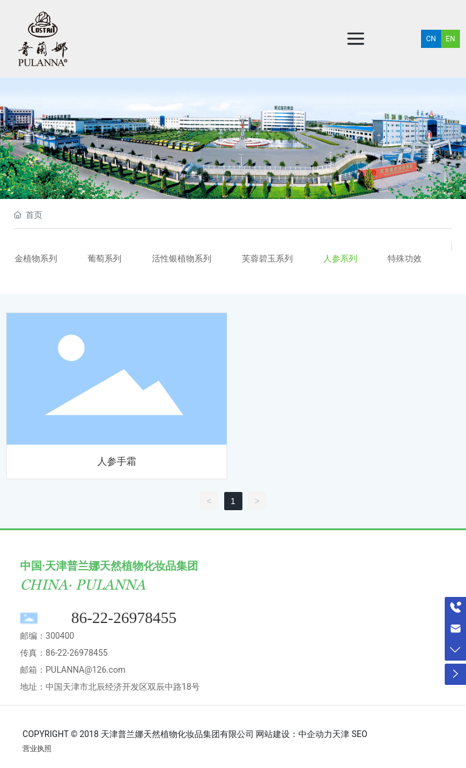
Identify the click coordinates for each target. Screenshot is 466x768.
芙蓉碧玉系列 (267, 258)
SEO (360, 734)
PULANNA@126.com (85, 670)
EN (450, 39)
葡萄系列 (104, 258)
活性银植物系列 (181, 258)
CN (431, 39)
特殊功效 (405, 258)
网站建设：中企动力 (294, 734)
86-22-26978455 (123, 618)
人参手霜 (116, 461)
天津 (340, 734)
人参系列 (340, 258)
